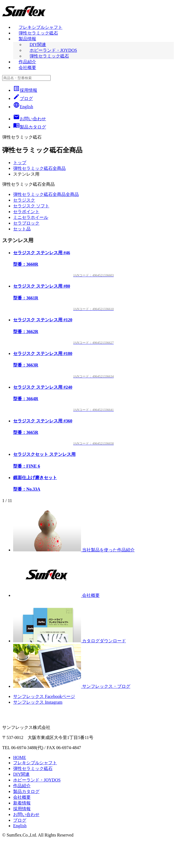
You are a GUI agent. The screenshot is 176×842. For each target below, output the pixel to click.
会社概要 (27, 67)
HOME (19, 757)
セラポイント (26, 211)
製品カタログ (26, 791)
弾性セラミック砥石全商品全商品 (46, 194)
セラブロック (26, 223)
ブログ (23, 98)
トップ (19, 162)
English (23, 106)
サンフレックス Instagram (37, 702)
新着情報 (22, 803)
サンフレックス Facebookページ (44, 696)
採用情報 (25, 90)
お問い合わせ (26, 814)
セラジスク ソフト (31, 206)
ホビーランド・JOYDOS (53, 50)
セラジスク (24, 200)
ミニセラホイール (30, 217)
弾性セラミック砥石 (38, 33)
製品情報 (27, 38)
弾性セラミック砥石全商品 (39, 168)
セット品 (22, 229)
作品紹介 (27, 61)
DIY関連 (38, 44)
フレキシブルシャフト (40, 27)
